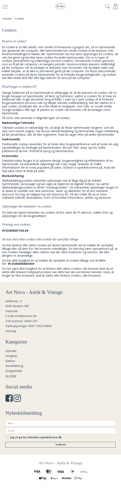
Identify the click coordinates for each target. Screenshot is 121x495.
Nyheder (11, 351)
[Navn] (60, 423)
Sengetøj (11, 356)
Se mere (10, 376)
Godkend (60, 444)
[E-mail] (60, 430)
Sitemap (10, 331)
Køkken (10, 361)
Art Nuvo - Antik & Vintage (60, 463)
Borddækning (14, 366)
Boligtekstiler (13, 371)
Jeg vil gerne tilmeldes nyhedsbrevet (35, 437)
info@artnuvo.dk (25, 316)
